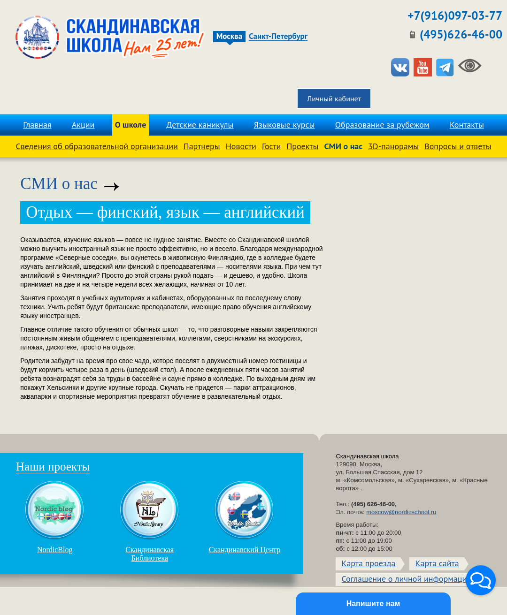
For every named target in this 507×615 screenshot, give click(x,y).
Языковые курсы (284, 124)
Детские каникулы (200, 124)
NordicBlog (54, 517)
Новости (241, 146)
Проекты (302, 146)
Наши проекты (53, 466)
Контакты (467, 124)
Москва (229, 36)
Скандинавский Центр (244, 517)
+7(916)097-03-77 (454, 15)
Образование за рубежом (382, 124)
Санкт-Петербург (278, 36)
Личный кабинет (334, 98)
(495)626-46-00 (461, 34)
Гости (271, 146)
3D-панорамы (393, 146)
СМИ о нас (343, 146)
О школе (130, 124)
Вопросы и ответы (457, 146)
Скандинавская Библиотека (149, 521)
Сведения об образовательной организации (97, 146)
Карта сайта (437, 563)
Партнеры (202, 146)
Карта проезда (368, 563)
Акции (83, 124)
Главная (37, 124)
